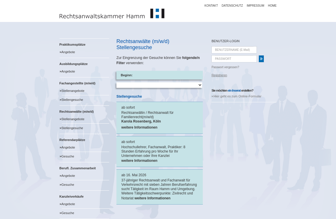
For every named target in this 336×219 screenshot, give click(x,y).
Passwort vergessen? (225, 67)
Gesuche (68, 156)
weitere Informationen (139, 127)
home (272, 5)
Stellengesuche (72, 99)
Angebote (68, 52)
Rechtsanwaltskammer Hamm (112, 13)
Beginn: (127, 75)
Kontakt (211, 5)
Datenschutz (232, 5)
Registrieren (219, 75)
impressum (255, 5)
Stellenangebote (73, 90)
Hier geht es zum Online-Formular (237, 96)
